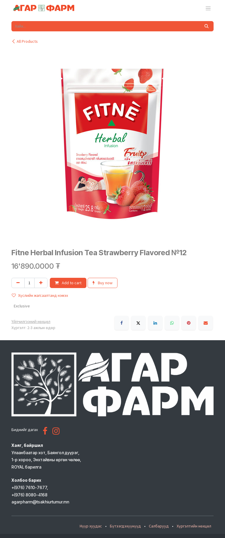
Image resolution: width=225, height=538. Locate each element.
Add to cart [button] (68, 282)
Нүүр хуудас (91, 526)
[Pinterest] (189, 323)
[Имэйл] (206, 323)
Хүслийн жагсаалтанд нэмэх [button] (40, 295)
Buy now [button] (102, 282)
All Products (24, 41)
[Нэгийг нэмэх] (40, 283)
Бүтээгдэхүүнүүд (125, 526)
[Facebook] (122, 323)
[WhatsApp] (172, 323)
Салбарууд (159, 526)
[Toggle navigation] (208, 8)
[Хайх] (207, 26)
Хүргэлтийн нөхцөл (194, 526)
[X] (138, 323)
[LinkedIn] (155, 323)
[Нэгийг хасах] (18, 283)
